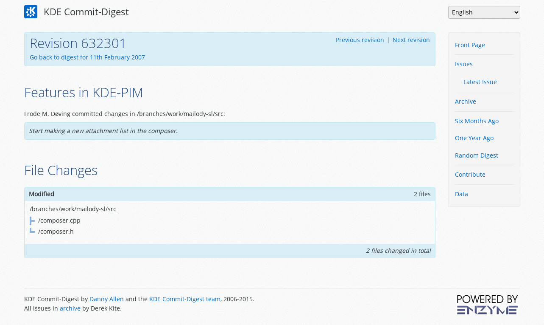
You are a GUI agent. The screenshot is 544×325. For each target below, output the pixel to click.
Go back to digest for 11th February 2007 (87, 57)
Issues (464, 64)
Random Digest (476, 155)
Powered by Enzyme (488, 305)
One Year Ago (474, 138)
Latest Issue (480, 82)
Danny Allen (106, 299)
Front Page (470, 45)
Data (461, 194)
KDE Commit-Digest (76, 12)
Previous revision (360, 40)
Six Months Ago (477, 121)
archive (70, 308)
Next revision (411, 40)
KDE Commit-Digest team (184, 299)
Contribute (470, 174)
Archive (465, 101)
